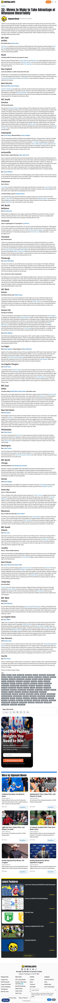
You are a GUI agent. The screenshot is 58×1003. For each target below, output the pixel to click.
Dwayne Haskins (26, 455)
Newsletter (33, 986)
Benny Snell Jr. (20, 700)
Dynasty (3, 674)
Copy (5, 712)
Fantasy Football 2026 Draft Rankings (36, 898)
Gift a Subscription (49, 986)
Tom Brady (40, 591)
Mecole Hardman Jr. (15, 685)
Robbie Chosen (42, 674)
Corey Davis (4, 187)
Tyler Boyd (30, 230)
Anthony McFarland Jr (6, 694)
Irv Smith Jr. (51, 698)
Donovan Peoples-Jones (10, 249)
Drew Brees (22, 569)
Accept (49, 999)
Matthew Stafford (47, 486)
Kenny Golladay (18, 357)
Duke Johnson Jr (38, 689)
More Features (29, 955)
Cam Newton (4, 78)
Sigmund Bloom (13, 19)
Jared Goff (42, 484)
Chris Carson (36, 606)
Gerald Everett (26, 624)
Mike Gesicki (34, 60)
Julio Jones (7, 533)
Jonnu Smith (47, 187)
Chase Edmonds (8, 603)
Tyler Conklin (20, 513)
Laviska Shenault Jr (43, 698)
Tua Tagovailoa (28, 64)
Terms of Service (23, 998)
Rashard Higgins (23, 249)
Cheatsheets (4, 989)
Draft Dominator (5, 982)
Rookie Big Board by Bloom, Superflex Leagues (39, 861)
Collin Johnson (23, 155)
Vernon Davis (34, 232)
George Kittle (47, 644)
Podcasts (32, 984)
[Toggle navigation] (55, 2)
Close (53, 999)
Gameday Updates (30, 940)
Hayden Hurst (45, 539)
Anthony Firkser (20, 193)
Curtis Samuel (26, 557)
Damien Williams (8, 333)
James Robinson (8, 171)
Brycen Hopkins (39, 626)
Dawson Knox (15, 43)
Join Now (48, 2)
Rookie (14, 674)
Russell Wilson (35, 575)
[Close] (55, 990)
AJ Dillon (41, 679)
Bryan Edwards (27, 349)
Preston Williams (23, 60)
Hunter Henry (7, 367)
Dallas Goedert (8, 432)
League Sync (4, 979)
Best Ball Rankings (20, 986)
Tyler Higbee (7, 619)
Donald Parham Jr (51, 694)
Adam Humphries (42, 198)
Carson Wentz (7, 135)
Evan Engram (7, 412)
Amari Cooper (22, 391)
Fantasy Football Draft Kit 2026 (34, 926)
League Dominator (6, 984)
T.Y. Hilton (35, 142)
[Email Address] (17, 755)
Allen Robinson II (41, 696)
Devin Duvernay (8, 211)
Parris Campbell (25, 135)
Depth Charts (18, 988)
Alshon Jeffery (35, 144)
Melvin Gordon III (5, 685)
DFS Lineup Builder (20, 979)
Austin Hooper (17, 370)
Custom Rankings (5, 986)
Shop (45, 982)
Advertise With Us (49, 979)
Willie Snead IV (12, 700)
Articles (3, 6)
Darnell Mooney (16, 465)
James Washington (9, 261)
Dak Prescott (51, 394)
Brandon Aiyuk (7, 641)
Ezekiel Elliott (14, 391)
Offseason (9, 674)
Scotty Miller (15, 694)
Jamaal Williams (47, 702)
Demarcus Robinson (24, 317)
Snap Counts (18, 991)
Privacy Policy (12, 998)
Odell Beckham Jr (50, 674)
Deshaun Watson (26, 62)
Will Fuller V (12, 683)
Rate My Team (29, 912)
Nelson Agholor (43, 144)
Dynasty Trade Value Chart (21, 983)
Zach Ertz (53, 144)
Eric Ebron (10, 417)
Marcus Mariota (13, 78)
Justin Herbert (41, 377)
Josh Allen (35, 674)
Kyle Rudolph (36, 516)
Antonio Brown (5, 587)
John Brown (4, 46)
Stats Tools (18, 993)
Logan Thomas (8, 448)
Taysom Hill (17, 565)
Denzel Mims (7, 86)
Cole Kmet (24, 465)
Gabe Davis (34, 679)
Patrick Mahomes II (34, 691)
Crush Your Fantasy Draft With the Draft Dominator (40, 885)
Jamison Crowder (6, 89)
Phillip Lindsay (18, 295)
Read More (23, 807)
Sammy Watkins (51, 315)
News (31, 982)
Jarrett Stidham (24, 78)
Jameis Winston (8, 565)
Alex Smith (18, 455)
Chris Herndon (15, 86)
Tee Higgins (39, 230)
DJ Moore (37, 694)
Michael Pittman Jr (17, 696)
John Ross (27, 328)
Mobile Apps (47, 984)
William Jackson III (19, 251)
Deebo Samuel (34, 698)
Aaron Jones (38, 495)
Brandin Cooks (32, 124)
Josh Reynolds (48, 628)
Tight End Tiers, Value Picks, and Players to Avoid (13, 828)
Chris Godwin (10, 357)
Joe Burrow (26, 223)
